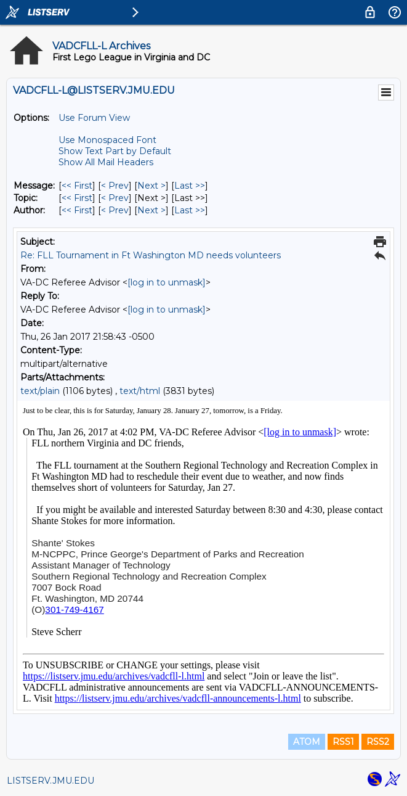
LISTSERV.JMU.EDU (50, 780)
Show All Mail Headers (105, 162)
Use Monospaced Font (107, 140)
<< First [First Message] (77, 185)
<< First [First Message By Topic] (77, 197)
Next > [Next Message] (151, 185)
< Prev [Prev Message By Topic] (115, 197)
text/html (139, 390)
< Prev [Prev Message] (115, 185)
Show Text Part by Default (114, 151)
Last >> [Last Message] (189, 185)
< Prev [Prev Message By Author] (115, 210)
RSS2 (377, 741)
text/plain (40, 390)
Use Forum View (94, 117)
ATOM (306, 741)
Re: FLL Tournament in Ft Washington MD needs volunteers (150, 255)
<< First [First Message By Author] (77, 210)
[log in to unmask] (166, 282)
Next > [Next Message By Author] (151, 210)
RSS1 (343, 741)
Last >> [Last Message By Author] (189, 210)
